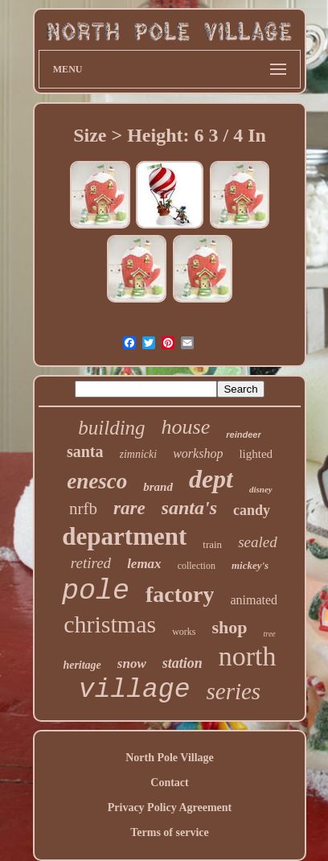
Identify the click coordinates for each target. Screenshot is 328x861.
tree (270, 633)
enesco (97, 481)
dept (211, 478)
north (248, 656)
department (124, 536)
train (212, 544)
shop (230, 627)
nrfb (83, 508)
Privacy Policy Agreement (170, 807)
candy (251, 510)
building (111, 428)
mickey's (250, 565)
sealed (257, 541)
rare (129, 508)
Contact (169, 783)
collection (196, 565)
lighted (256, 453)
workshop (198, 453)
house (186, 427)
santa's (189, 507)
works (183, 631)
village (135, 690)
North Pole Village (169, 758)
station (182, 663)
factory (180, 594)
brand (158, 486)
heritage (81, 665)
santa (85, 451)
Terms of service (169, 832)
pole (95, 591)
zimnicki (139, 454)
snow (131, 663)
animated (253, 600)
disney (261, 489)
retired (91, 562)
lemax (144, 563)
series (233, 691)
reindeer (243, 434)
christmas (110, 624)
